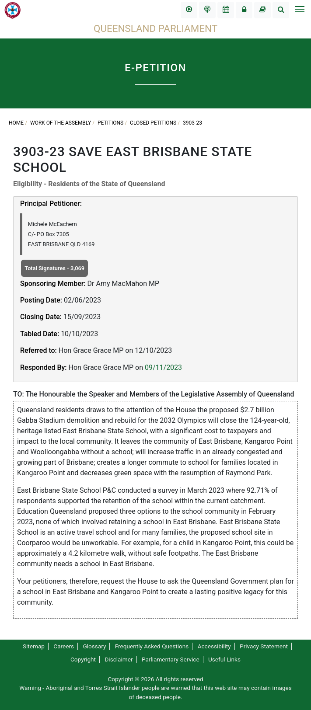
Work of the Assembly (60, 123)
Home (16, 123)
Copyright (83, 659)
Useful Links (224, 659)
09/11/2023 (163, 367)
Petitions (110, 123)
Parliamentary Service (170, 659)
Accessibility (214, 646)
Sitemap (34, 646)
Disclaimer (119, 659)
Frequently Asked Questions (152, 646)
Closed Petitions (153, 123)
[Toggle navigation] (299, 10)
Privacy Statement (264, 646)
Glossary (94, 646)
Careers (63, 646)
